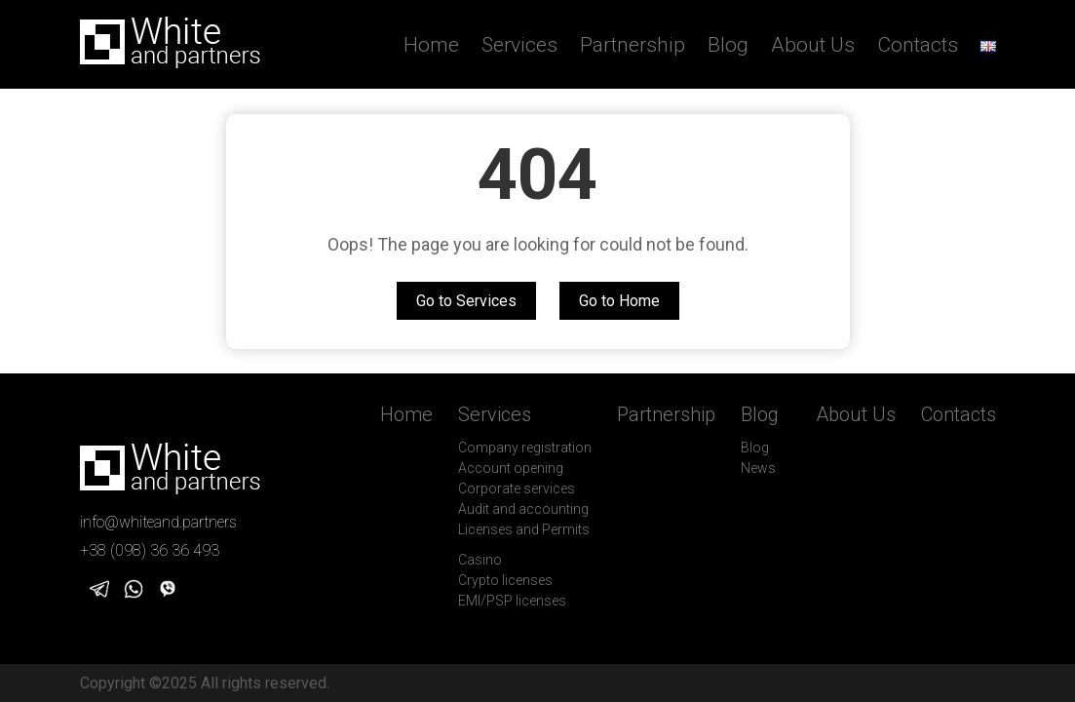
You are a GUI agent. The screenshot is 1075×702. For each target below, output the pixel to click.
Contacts (917, 45)
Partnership (632, 45)
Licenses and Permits (524, 529)
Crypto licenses (505, 580)
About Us (813, 45)
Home (431, 45)
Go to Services (466, 301)
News (758, 468)
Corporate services (516, 488)
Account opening (510, 468)
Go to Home (619, 301)
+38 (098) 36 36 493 (149, 550)
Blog (728, 45)
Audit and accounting (523, 509)
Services (519, 45)
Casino (480, 559)
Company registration (525, 447)
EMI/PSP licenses (512, 600)
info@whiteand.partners (158, 522)
